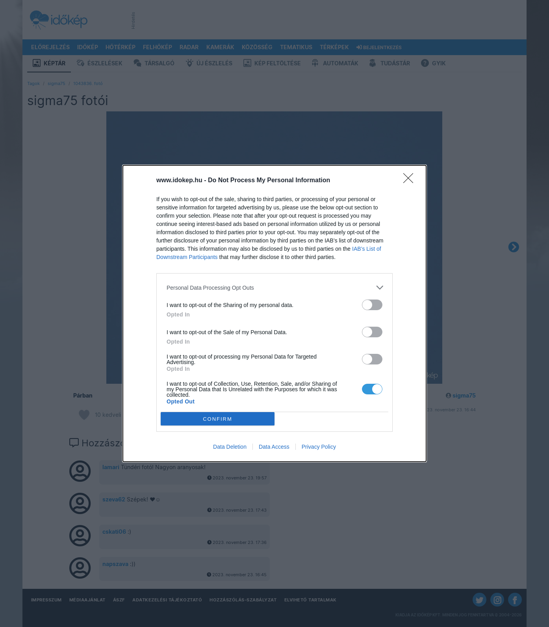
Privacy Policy (319, 447)
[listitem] (274, 287)
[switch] (372, 305)
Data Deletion (230, 447)
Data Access (274, 447)
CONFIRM (217, 419)
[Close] (410, 180)
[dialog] (274, 313)
